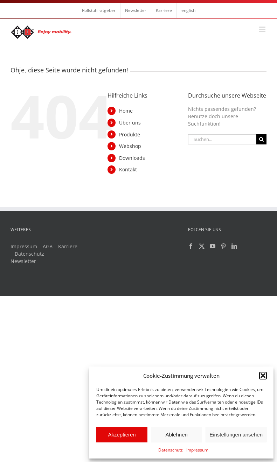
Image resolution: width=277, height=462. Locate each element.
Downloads (132, 158)
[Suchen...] (222, 139)
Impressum (197, 450)
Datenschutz (170, 450)
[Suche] (261, 139)
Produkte (129, 134)
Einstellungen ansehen (236, 435)
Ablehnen (176, 435)
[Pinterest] (223, 246)
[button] (262, 375)
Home (126, 110)
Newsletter (23, 261)
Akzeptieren (122, 435)
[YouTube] (212, 246)
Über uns (130, 122)
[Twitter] (202, 246)
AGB (48, 246)
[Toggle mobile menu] (262, 29)
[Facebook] (191, 246)
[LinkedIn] (234, 246)
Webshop (130, 146)
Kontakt (128, 169)
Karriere (67, 246)
